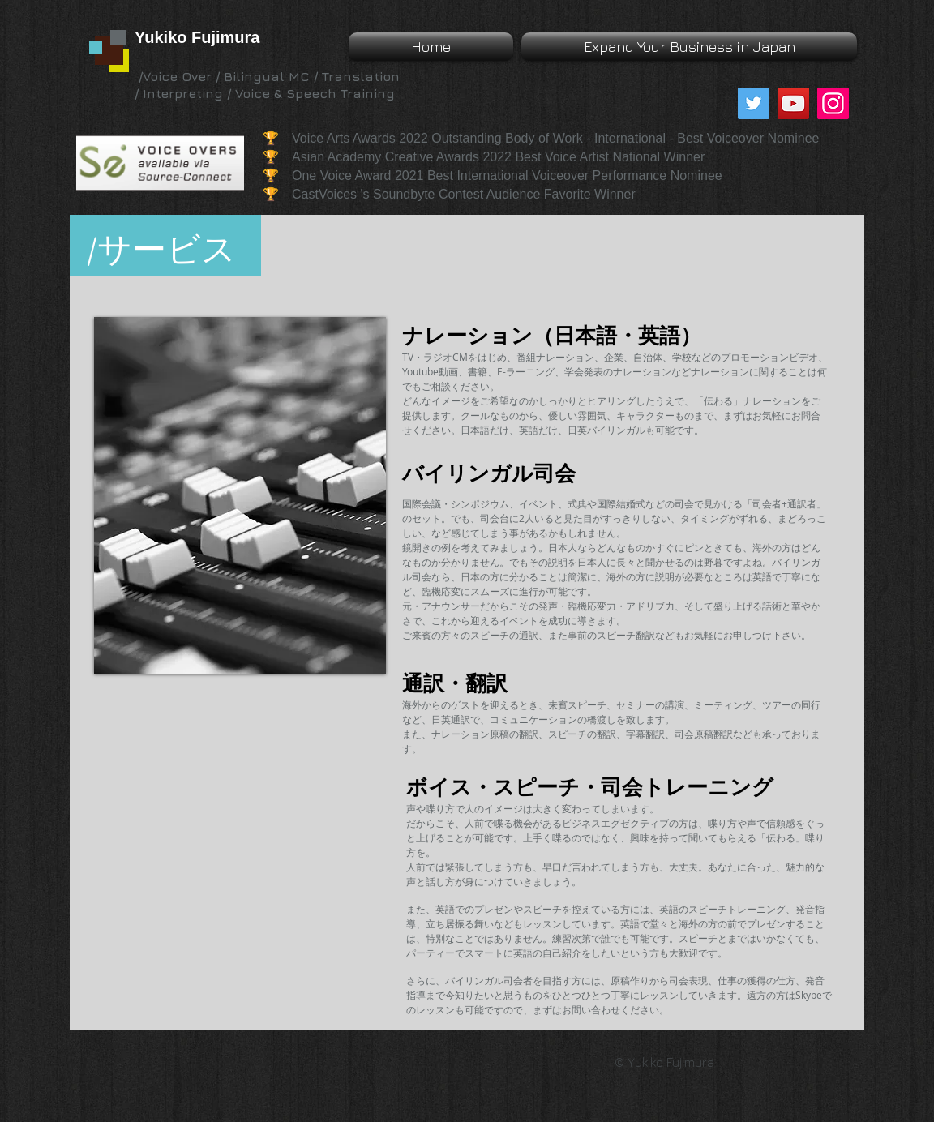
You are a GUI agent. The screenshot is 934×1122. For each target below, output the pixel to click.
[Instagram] (833, 103)
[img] (240, 495)
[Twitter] (753, 103)
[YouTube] (793, 103)
